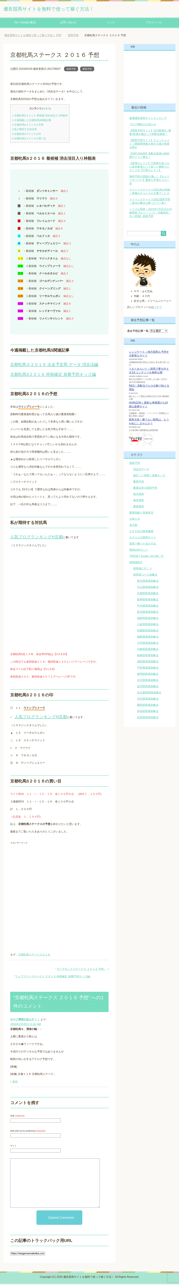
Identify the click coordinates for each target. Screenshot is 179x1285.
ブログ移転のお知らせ (142, 125)
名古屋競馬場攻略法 (149, 693)
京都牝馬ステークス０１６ (34, 955)
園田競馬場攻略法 (147, 706)
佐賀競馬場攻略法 (147, 718)
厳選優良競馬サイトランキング (148, 119)
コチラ (158, 308)
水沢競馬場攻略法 (147, 681)
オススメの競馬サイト (142, 538)
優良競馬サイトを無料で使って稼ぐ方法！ (61, 9)
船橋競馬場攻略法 (147, 656)
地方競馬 (138, 495)
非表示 (46, 109)
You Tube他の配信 (25, 23)
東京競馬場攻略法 (147, 581)
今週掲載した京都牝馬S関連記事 (31, 121)
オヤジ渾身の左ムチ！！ (25, 1020)
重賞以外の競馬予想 (145, 488)
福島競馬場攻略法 (147, 619)
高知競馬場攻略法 (147, 712)
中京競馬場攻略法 (147, 606)
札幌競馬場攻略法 (147, 631)
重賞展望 (138, 507)
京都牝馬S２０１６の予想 (27, 125)
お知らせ (134, 519)
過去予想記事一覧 (138, 331)
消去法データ (141, 470)
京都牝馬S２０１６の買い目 (29, 139)
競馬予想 (71, 70)
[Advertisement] (38, 871)
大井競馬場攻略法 (147, 643)
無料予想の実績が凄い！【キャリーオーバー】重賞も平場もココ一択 (149, 181)
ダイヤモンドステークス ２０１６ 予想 (80, 970)
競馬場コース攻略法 (145, 575)
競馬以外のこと (138, 550)
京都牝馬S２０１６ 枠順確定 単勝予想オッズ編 (53, 375)
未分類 (133, 526)
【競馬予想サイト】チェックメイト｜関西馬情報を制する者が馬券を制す (149, 145)
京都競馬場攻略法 (147, 594)
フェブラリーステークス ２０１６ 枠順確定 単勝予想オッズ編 (52, 977)
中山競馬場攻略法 (147, 588)
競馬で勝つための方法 (142, 544)
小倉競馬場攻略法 (147, 625)
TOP (32, 36)
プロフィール (154, 23)
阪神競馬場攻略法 (147, 600)
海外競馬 (138, 501)
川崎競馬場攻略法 (147, 650)
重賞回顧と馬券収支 (141, 513)
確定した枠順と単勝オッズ (149, 476)
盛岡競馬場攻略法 (147, 675)
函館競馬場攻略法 (147, 637)
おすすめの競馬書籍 (141, 532)
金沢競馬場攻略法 (147, 687)
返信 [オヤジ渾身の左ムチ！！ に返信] (15, 1082)
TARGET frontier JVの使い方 (146, 557)
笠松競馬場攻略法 (147, 699)
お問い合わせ (68, 23)
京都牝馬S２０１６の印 (26, 134)
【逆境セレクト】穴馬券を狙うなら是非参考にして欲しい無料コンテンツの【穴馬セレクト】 (149, 168)
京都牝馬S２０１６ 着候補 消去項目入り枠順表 (39, 116)
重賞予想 (87, 70)
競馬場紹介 (136, 563)
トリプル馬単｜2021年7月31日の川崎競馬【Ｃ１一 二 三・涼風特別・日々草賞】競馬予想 (150, 214)
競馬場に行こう (142, 569)
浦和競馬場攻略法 (147, 662)
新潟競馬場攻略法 (147, 612)
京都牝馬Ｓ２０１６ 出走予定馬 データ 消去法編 (54, 365)
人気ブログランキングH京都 (36, 538)
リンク (111, 23)
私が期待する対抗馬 (24, 130)
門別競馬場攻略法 (147, 668)
